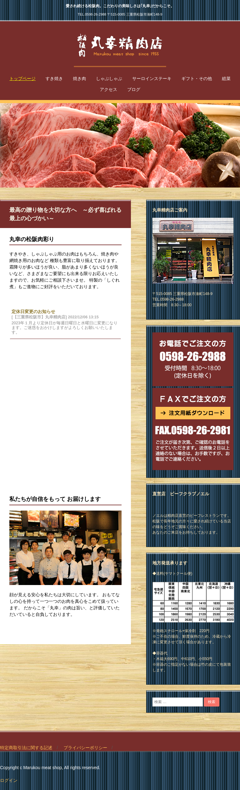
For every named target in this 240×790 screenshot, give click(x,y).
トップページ (22, 78)
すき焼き (54, 78)
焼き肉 (79, 78)
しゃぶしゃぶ (109, 78)
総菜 (226, 78)
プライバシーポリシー (85, 747)
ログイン (8, 780)
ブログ (133, 89)
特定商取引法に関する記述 (26, 747)
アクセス (108, 89)
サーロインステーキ (151, 78)
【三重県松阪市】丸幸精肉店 (120, 45)
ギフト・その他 (196, 78)
